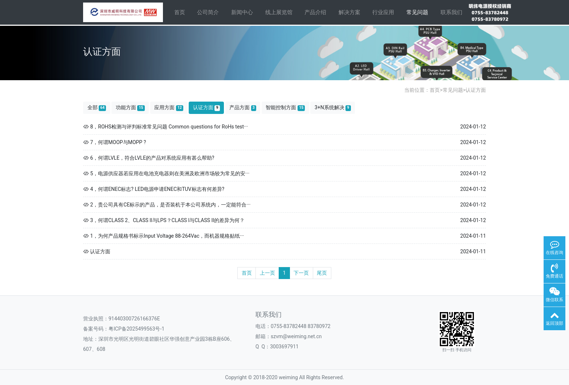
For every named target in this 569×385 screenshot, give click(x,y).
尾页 (322, 273)
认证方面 (476, 90)
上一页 (267, 273)
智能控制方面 (285, 108)
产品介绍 (315, 12)
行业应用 (383, 12)
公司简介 (208, 12)
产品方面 (242, 108)
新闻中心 (242, 12)
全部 (96, 108)
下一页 (301, 273)
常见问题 (417, 12)
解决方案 (349, 12)
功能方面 (130, 108)
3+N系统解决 (333, 108)
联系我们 (451, 12)
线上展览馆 (278, 12)
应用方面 (168, 108)
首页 (179, 12)
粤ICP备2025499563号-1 (136, 329)
